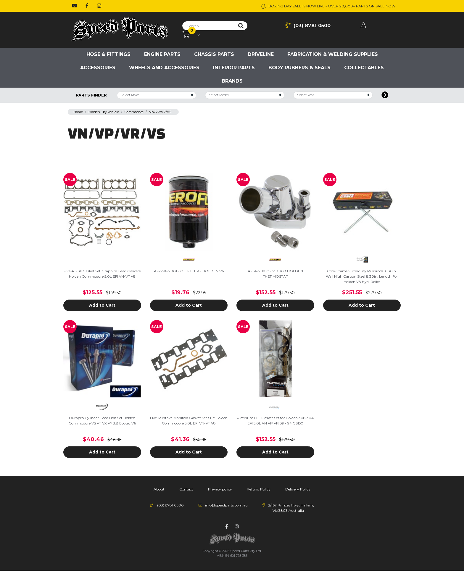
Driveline (261, 54)
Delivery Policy (297, 489)
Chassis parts (214, 54)
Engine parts (162, 54)
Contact (186, 489)
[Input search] (208, 25)
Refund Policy (258, 489)
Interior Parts (234, 67)
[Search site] (240, 25)
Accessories (97, 67)
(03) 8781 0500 (308, 25)
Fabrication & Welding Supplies (332, 54)
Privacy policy (220, 489)
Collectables (364, 67)
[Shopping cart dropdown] (191, 34)
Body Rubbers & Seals (299, 67)
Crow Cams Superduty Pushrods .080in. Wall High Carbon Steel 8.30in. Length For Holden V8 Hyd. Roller (362, 276)
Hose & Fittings (108, 54)
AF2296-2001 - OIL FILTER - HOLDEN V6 (189, 271)
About (159, 489)
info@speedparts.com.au (226, 505)
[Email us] (74, 6)
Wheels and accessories (164, 67)
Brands (232, 81)
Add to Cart (102, 305)
